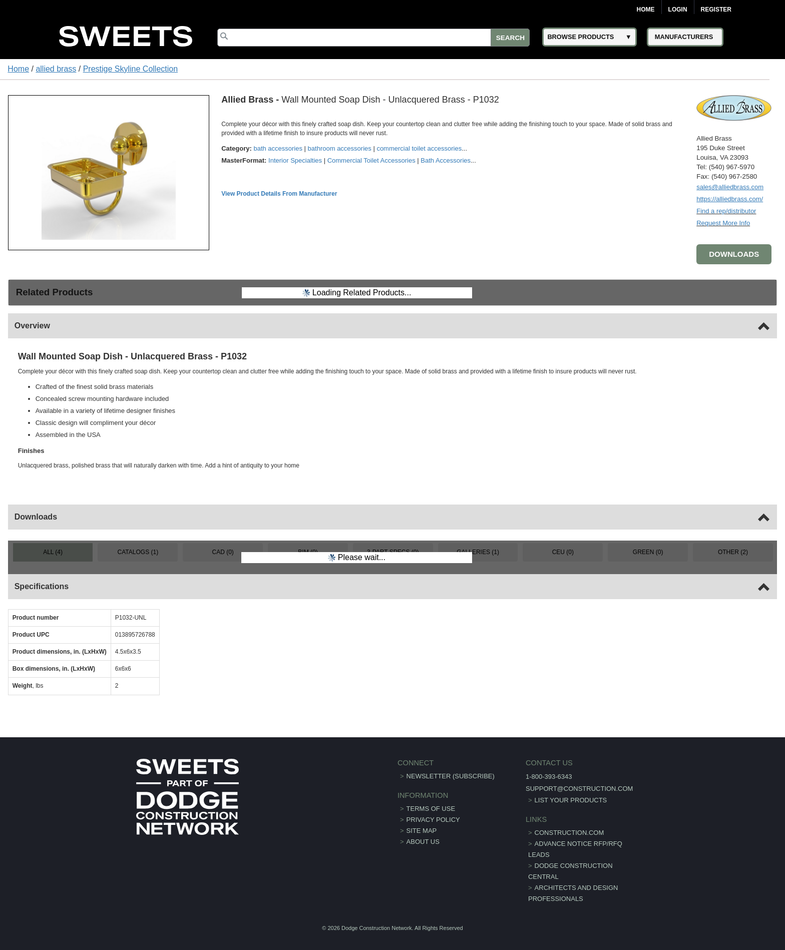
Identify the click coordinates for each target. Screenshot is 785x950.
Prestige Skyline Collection (130, 69)
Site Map (422, 830)
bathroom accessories (339, 148)
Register (716, 9)
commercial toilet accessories (419, 148)
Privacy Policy (433, 819)
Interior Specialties (295, 160)
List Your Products (571, 800)
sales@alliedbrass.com (729, 187)
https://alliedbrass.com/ (729, 199)
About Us (423, 841)
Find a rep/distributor (726, 211)
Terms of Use (431, 808)
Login (677, 9)
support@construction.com (579, 788)
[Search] (373, 38)
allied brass (56, 69)
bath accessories (277, 148)
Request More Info (723, 223)
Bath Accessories (446, 160)
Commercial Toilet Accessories (371, 160)
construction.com (569, 832)
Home (646, 9)
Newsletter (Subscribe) (451, 776)
